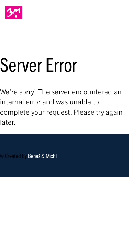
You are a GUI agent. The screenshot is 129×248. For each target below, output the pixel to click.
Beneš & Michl (42, 155)
